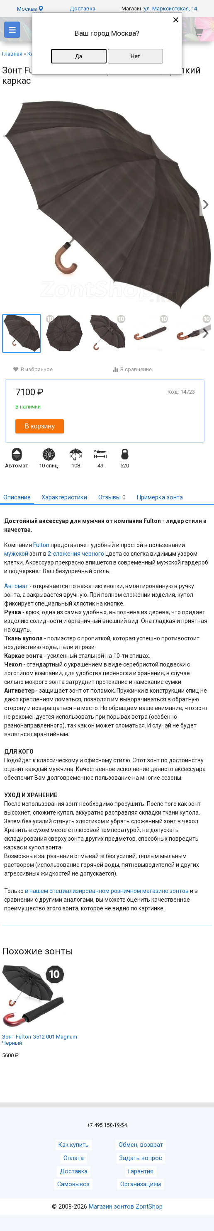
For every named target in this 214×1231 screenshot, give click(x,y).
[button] (205, 205)
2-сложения (64, 553)
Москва (30, 9)
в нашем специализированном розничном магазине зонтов (107, 891)
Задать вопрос (140, 1158)
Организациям (140, 1184)
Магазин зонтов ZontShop (126, 1206)
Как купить (73, 1144)
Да (78, 56)
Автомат (16, 586)
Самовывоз (73, 1184)
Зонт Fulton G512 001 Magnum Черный (39, 1005)
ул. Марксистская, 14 (170, 8)
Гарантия (140, 1171)
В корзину (39, 426)
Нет (135, 56)
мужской (16, 553)
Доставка (82, 8)
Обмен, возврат (141, 1144)
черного (93, 553)
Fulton (41, 545)
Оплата (73, 1158)
